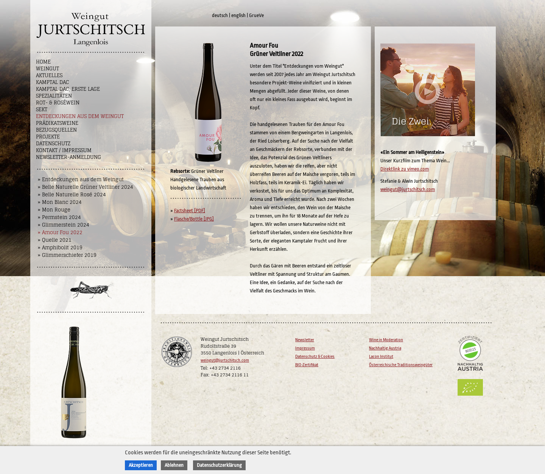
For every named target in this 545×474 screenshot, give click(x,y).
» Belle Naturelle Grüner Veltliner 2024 (85, 187)
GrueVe (256, 15)
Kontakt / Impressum (64, 150)
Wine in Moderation (386, 339)
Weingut (47, 68)
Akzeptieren (141, 465)
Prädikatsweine (57, 123)
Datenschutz (53, 143)
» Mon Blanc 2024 (60, 202)
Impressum (305, 348)
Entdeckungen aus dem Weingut (80, 116)
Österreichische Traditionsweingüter (401, 364)
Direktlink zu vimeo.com (404, 169)
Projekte (48, 136)
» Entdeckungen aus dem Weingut (81, 179)
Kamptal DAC (52, 82)
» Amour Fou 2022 (60, 232)
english (238, 15)
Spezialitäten (54, 96)
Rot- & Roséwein (57, 102)
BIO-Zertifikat (306, 364)
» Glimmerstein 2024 (63, 225)
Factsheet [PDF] (189, 210)
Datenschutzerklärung (219, 465)
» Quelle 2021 (55, 240)
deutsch (220, 15)
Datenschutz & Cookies (315, 356)
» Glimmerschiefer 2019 (67, 255)
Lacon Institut (381, 356)
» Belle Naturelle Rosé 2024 (72, 194)
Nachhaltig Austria (385, 348)
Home (43, 62)
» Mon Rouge (54, 209)
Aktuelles (49, 75)
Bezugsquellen (56, 130)
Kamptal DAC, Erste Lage (68, 89)
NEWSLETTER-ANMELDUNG (68, 157)
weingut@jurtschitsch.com (407, 189)
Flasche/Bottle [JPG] (194, 219)
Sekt (41, 109)
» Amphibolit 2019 (60, 247)
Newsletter (304, 339)
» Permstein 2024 (59, 217)
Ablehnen (174, 465)
